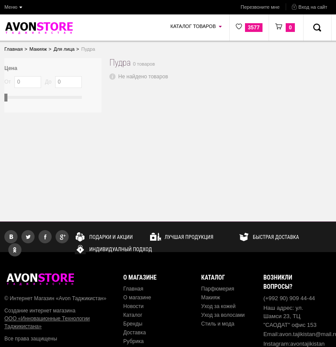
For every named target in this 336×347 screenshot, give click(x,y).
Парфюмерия (217, 289)
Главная (133, 289)
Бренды (132, 324)
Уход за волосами (223, 315)
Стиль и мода (217, 324)
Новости (133, 306)
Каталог (133, 315)
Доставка (134, 332)
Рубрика (133, 341)
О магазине (137, 297)
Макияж (210, 297)
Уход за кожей (218, 306)
